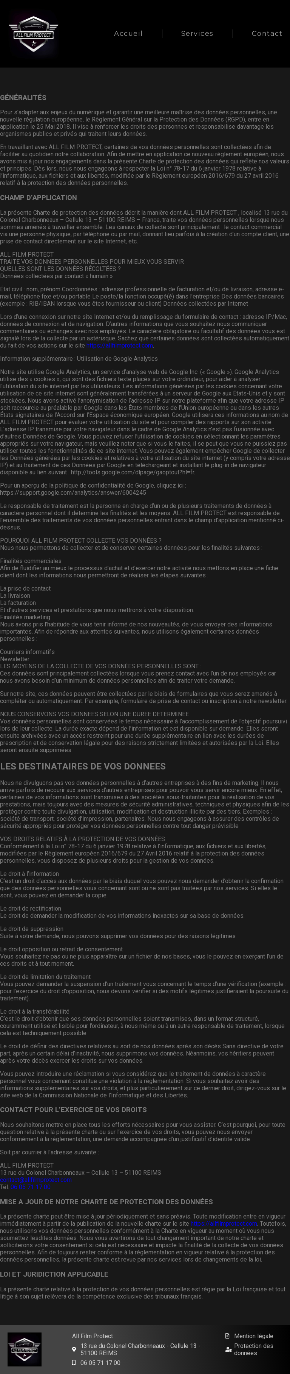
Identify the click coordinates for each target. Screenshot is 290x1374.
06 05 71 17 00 (31, 1187)
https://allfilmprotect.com (119, 345)
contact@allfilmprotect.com (36, 1179)
